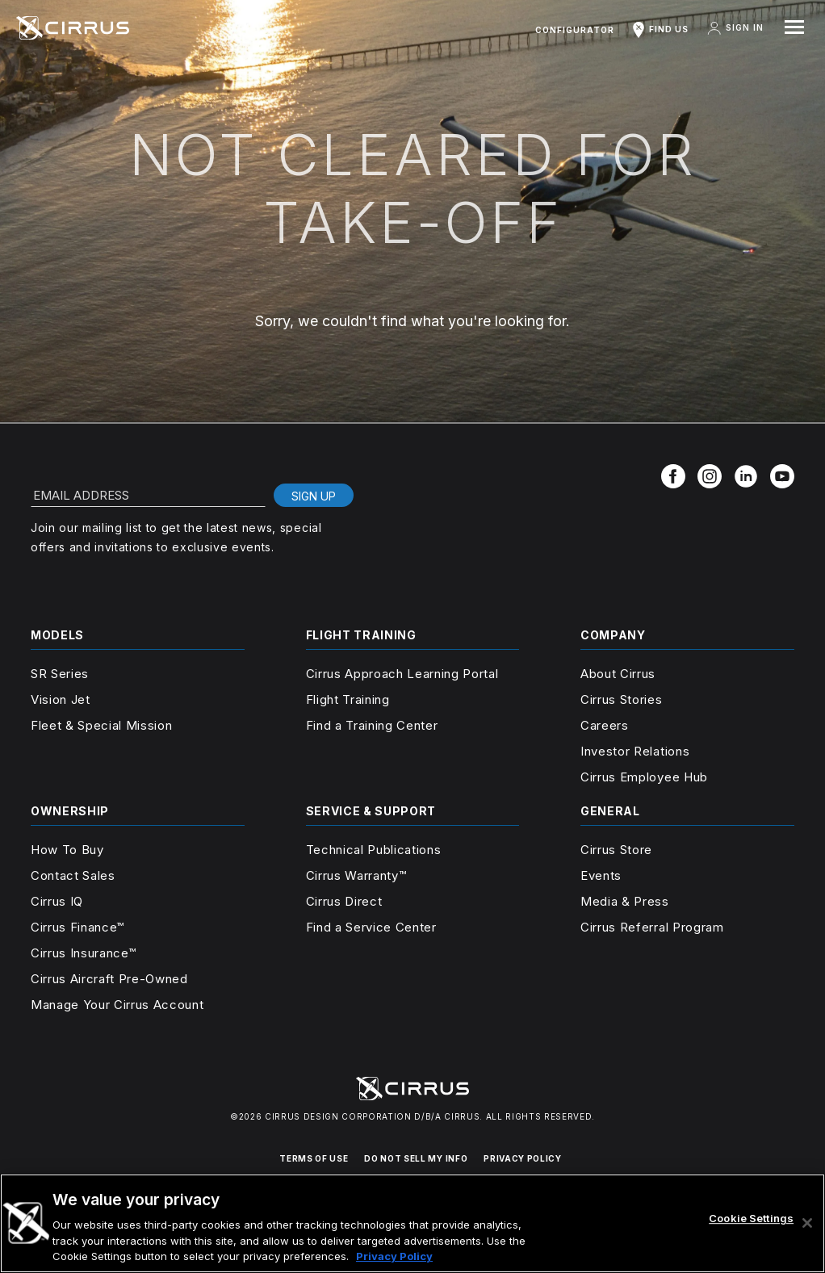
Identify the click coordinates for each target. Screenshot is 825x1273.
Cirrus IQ (57, 901)
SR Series (60, 673)
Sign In (734, 28)
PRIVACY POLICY (522, 1158)
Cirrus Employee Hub (644, 777)
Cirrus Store (616, 849)
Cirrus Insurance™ (83, 953)
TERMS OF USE (313, 1158)
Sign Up (313, 496)
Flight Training (348, 699)
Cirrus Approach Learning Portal (402, 673)
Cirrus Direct (344, 901)
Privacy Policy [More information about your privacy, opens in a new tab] (394, 1256)
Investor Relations (634, 751)
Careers (604, 725)
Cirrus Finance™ (77, 927)
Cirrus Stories (621, 699)
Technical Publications (374, 849)
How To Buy (67, 849)
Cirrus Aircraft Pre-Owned (109, 978)
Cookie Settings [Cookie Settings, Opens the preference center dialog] (751, 1218)
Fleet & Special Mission (101, 725)
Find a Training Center (372, 725)
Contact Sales (73, 875)
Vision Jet (60, 699)
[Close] (807, 1223)
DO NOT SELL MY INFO (415, 1158)
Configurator (574, 30)
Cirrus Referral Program (651, 927)
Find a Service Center (371, 927)
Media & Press (624, 901)
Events (601, 875)
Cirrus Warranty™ (356, 875)
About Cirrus (617, 673)
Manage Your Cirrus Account (117, 1004)
